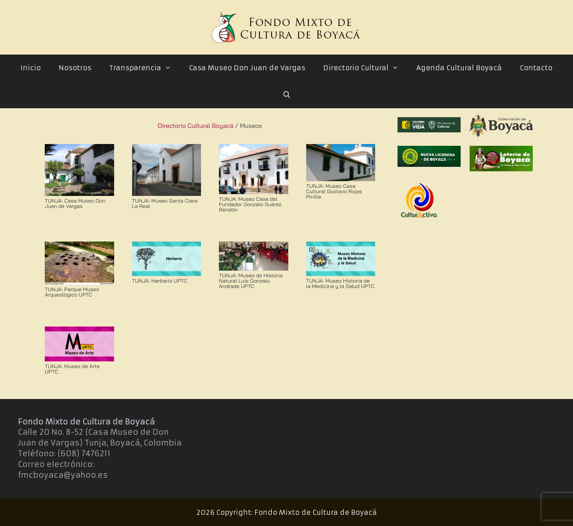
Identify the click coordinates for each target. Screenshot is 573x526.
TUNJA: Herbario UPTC (160, 280)
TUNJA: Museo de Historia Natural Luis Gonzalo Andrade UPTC (250, 280)
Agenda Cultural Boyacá (459, 68)
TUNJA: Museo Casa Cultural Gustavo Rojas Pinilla (334, 191)
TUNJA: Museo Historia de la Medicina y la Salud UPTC (340, 283)
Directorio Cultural (365, 68)
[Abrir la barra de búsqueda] (286, 94)
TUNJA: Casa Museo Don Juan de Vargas (75, 203)
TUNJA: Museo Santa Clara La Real (165, 203)
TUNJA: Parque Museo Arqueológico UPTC (72, 292)
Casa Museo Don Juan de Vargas (247, 68)
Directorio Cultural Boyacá (196, 126)
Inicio (31, 68)
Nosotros (75, 68)
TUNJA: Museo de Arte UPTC (72, 369)
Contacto (536, 68)
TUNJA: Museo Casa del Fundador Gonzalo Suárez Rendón (250, 204)
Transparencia (144, 68)
